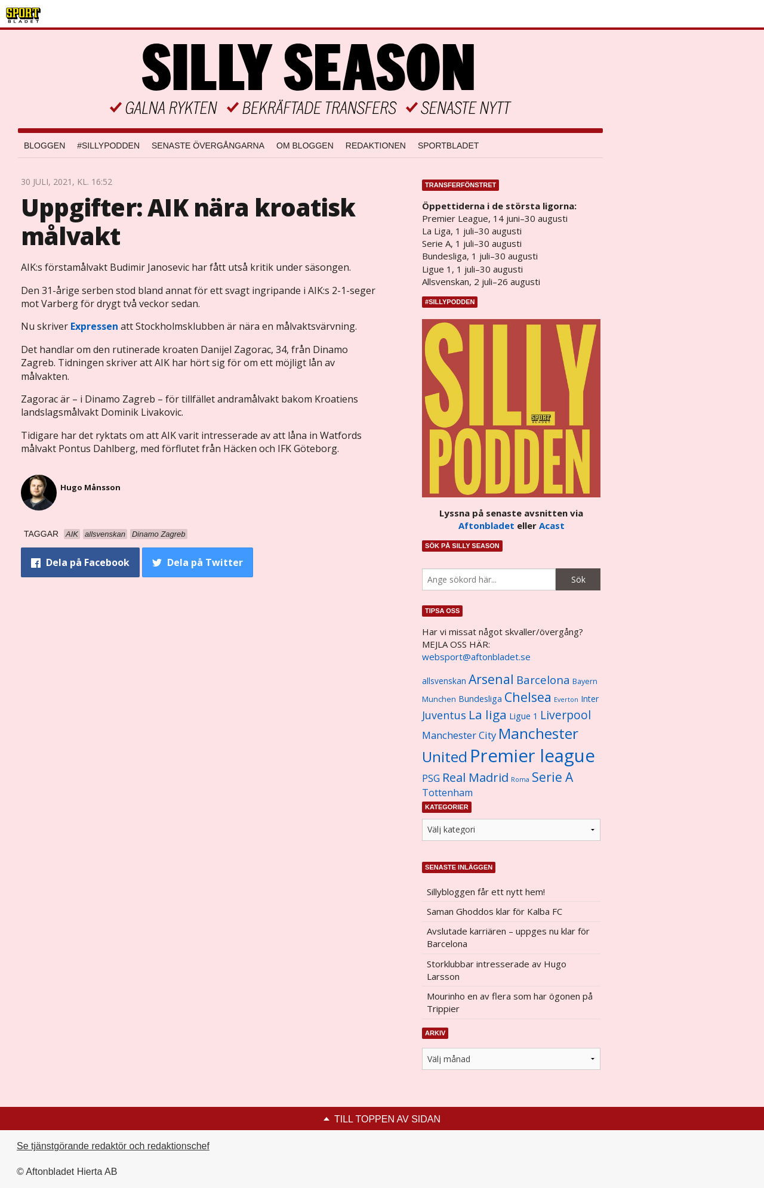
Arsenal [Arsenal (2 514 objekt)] (491, 679)
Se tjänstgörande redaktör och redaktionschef (113, 1146)
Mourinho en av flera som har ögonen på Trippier (510, 1002)
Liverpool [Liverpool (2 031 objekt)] (565, 715)
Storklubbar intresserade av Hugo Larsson (496, 970)
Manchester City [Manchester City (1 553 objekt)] (459, 735)
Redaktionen (376, 145)
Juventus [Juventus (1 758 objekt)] (444, 715)
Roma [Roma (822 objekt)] (520, 779)
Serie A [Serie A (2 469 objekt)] (552, 776)
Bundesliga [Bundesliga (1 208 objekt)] (480, 698)
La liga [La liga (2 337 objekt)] (488, 714)
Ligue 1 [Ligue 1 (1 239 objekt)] (523, 716)
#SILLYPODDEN (108, 145)
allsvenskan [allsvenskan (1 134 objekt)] (444, 681)
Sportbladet (448, 145)
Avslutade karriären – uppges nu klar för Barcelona (508, 937)
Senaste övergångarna (208, 145)
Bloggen (44, 145)
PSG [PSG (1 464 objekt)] (431, 778)
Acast (552, 525)
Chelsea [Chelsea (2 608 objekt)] (528, 697)
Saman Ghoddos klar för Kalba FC (494, 911)
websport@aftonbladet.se (476, 657)
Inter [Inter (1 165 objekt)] (590, 698)
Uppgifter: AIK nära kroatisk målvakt (188, 221)
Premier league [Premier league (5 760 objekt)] (532, 756)
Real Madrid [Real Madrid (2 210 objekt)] (475, 777)
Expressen (94, 326)
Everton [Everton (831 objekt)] (566, 699)
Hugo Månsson (90, 487)
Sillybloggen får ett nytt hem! (486, 892)
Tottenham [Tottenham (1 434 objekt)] (447, 792)
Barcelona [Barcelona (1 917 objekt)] (543, 679)
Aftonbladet (486, 525)
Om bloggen (305, 145)
